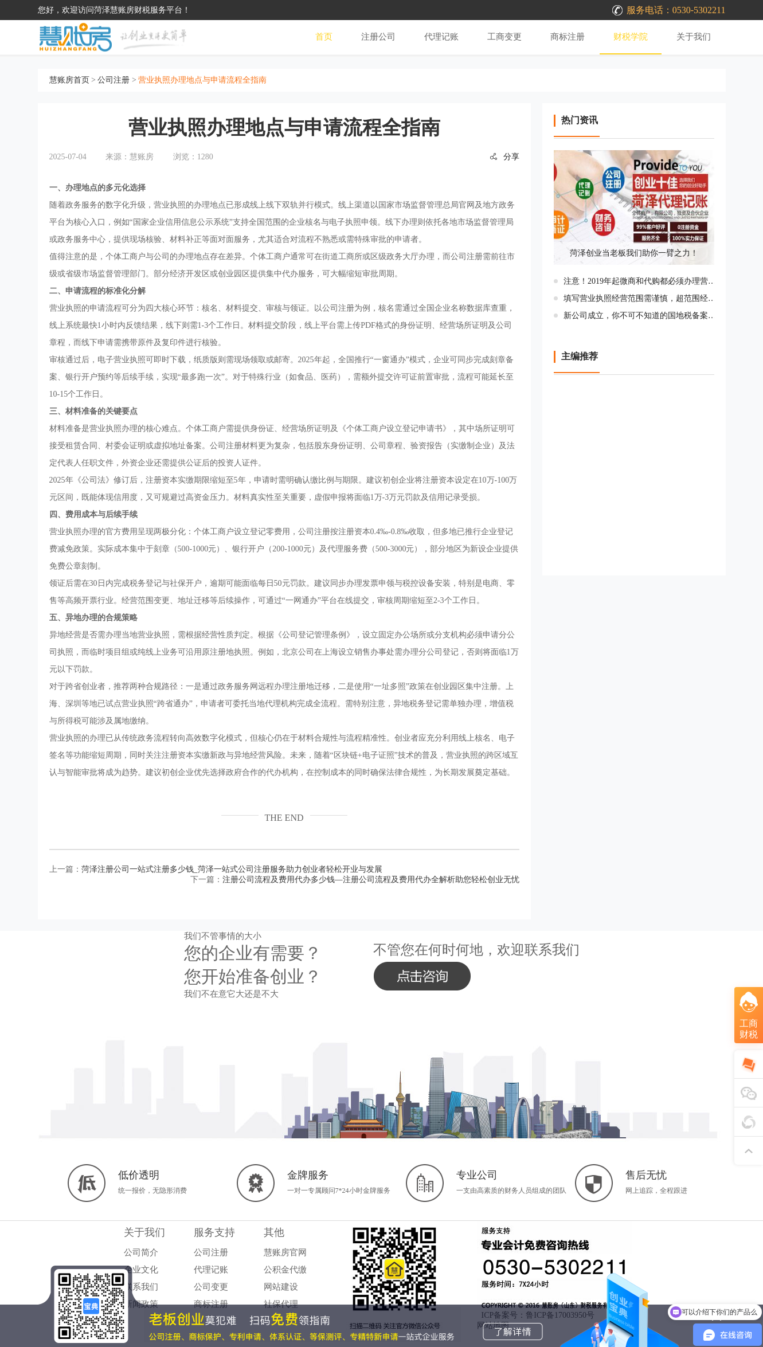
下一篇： (354, 879)
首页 (323, 36)
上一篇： (215, 869)
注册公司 (378, 36)
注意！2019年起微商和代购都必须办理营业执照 (642, 281)
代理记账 (441, 36)
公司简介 (141, 1252)
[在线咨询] (748, 1064)
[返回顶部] (748, 1150)
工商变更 (504, 36)
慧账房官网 (285, 1252)
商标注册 (567, 36)
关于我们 (693, 36)
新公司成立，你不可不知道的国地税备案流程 (642, 315)
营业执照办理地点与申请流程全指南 (202, 80)
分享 (504, 156)
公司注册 (113, 80)
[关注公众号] (748, 1121)
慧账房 (142, 156)
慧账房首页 (69, 80)
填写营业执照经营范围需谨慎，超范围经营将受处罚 (642, 298)
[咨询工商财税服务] (748, 1024)
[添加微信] (748, 1093)
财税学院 (630, 36)
